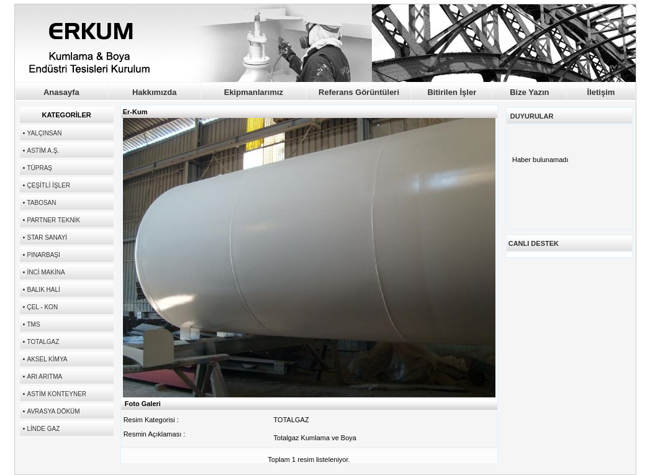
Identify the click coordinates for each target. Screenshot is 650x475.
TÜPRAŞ (39, 168)
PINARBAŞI (43, 254)
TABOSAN (41, 202)
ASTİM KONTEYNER (56, 394)
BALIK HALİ (43, 289)
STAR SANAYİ (47, 237)
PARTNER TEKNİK (53, 220)
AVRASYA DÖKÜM (53, 411)
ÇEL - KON (42, 307)
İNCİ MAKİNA (46, 272)
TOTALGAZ (43, 341)
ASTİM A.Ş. (43, 150)
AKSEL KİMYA (47, 359)
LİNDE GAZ (43, 428)
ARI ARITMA (44, 376)
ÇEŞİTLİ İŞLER (48, 185)
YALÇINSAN (44, 133)
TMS (33, 324)
